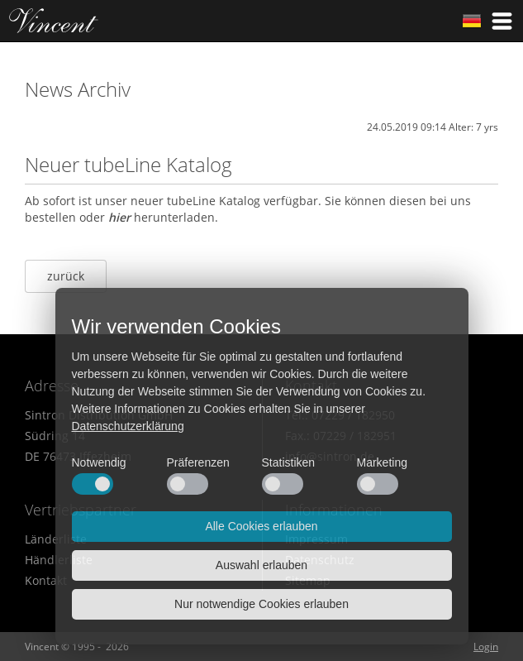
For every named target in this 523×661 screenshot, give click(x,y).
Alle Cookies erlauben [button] (261, 526)
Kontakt (46, 580)
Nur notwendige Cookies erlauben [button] (261, 604)
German (472, 21)
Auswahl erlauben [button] (261, 565)
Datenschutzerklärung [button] (128, 426)
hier (119, 217)
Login (485, 646)
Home (53, 20)
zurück (65, 276)
